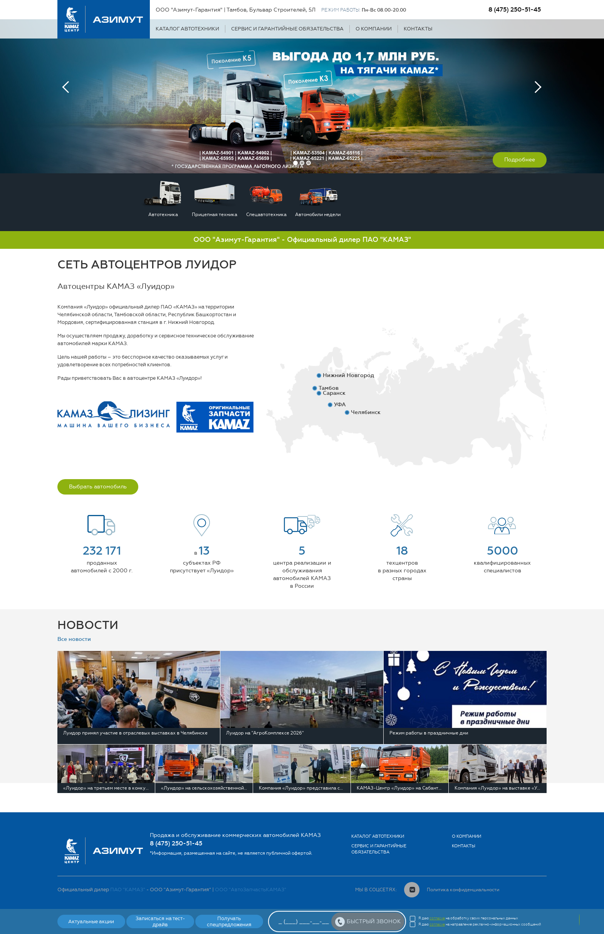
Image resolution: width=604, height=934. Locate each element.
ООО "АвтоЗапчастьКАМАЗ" (250, 889)
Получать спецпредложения (229, 921)
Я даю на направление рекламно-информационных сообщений (479, 924)
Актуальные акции (91, 921)
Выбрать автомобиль (98, 486)
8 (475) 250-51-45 (514, 9)
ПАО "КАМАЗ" (127, 889)
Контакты (418, 29)
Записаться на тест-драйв (160, 921)
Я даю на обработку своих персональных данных (468, 918)
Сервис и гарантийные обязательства (287, 29)
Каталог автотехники (187, 29)
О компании (374, 29)
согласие (437, 918)
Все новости (74, 639)
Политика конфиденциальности (463, 889)
